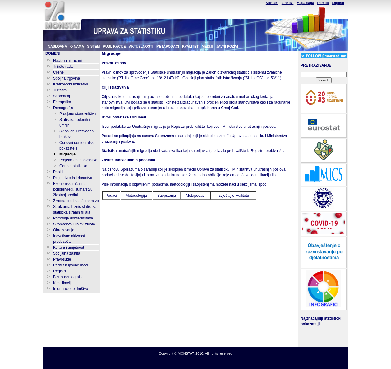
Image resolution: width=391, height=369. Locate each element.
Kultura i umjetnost (68, 247)
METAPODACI (167, 46)
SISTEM (93, 46)
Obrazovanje (63, 230)
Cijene (58, 72)
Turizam (60, 90)
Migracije (67, 154)
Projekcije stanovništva (78, 160)
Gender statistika (73, 166)
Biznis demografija (68, 277)
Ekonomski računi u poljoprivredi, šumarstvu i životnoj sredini (73, 189)
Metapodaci (195, 195)
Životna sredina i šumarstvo (76, 201)
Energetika (62, 102)
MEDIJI (207, 46)
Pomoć (323, 3)
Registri (59, 271)
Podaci (111, 195)
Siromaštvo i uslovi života (74, 224)
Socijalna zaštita (66, 253)
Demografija (63, 108)
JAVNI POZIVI (227, 46)
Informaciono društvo (70, 289)
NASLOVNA (57, 46)
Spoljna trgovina (66, 78)
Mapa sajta (305, 3)
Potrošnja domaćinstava (73, 218)
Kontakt (272, 3)
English (338, 3)
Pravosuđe (62, 259)
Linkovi (288, 3)
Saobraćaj (61, 96)
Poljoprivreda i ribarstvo (72, 178)
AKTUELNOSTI (141, 46)
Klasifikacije (63, 283)
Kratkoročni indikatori (70, 84)
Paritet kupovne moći (70, 265)
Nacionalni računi (67, 60)
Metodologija (136, 195)
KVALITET (190, 46)
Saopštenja (166, 195)
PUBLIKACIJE (114, 46)
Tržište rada (63, 66)
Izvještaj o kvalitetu (233, 195)
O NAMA (77, 46)
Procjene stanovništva (77, 114)
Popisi (58, 172)
